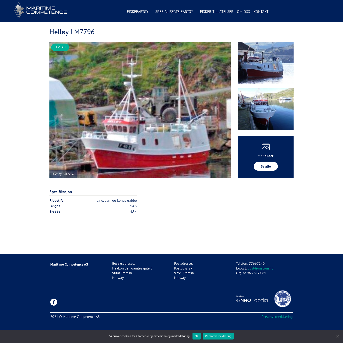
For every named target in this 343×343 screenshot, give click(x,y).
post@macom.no (260, 268)
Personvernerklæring (277, 316)
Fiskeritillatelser (216, 11)
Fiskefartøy (137, 11)
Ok (196, 336)
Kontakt (261, 11)
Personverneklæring (218, 336)
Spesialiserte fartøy (174, 11)
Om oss (243, 11)
